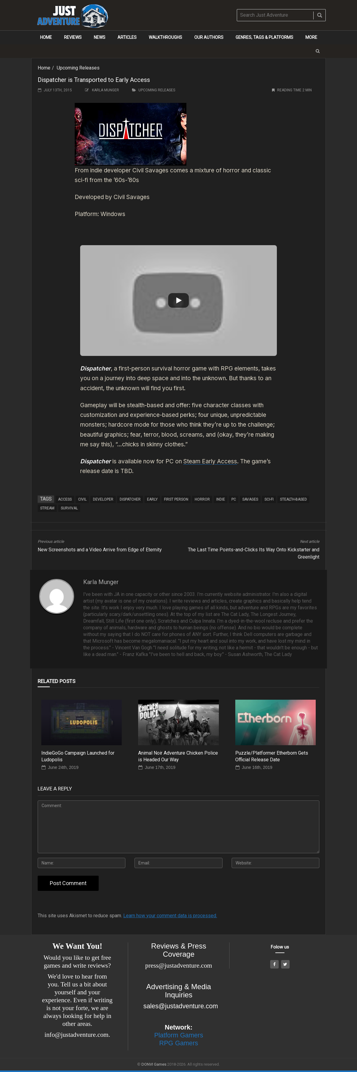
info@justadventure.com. (77, 1034)
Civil (82, 499)
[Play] (178, 300)
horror (202, 499)
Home (46, 37)
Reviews (73, 37)
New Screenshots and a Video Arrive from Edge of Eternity (100, 550)
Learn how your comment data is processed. (170, 915)
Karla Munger (105, 90)
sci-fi (269, 499)
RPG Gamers (178, 1043)
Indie (220, 499)
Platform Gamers (178, 1035)
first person (176, 499)
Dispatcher (130, 499)
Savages (250, 499)
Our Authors (208, 37)
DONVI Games (153, 1064)
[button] (318, 51)
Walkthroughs (165, 37)
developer (103, 499)
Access (65, 499)
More (311, 37)
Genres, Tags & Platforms (264, 37)
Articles (127, 37)
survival (69, 508)
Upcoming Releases (78, 68)
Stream (47, 508)
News (99, 37)
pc (233, 499)
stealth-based (293, 499)
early (152, 499)
